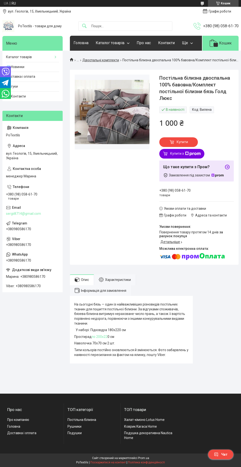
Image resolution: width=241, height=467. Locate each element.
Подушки (74, 433)
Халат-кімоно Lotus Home (144, 420)
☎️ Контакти (16, 96)
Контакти (166, 43)
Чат (221, 454)
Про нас (144, 43)
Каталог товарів (110, 43)
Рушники (74, 426)
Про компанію (18, 420)
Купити (182, 142)
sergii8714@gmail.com (23, 214)
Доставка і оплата (20, 76)
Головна (81, 43)
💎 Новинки (15, 67)
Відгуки (12, 86)
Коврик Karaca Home (140, 426)
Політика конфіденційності (146, 462)
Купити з (185, 154)
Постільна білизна (81, 420)
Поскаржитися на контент (108, 462)
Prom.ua (143, 458)
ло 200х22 (99, 337)
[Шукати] (84, 26)
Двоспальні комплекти (100, 60)
